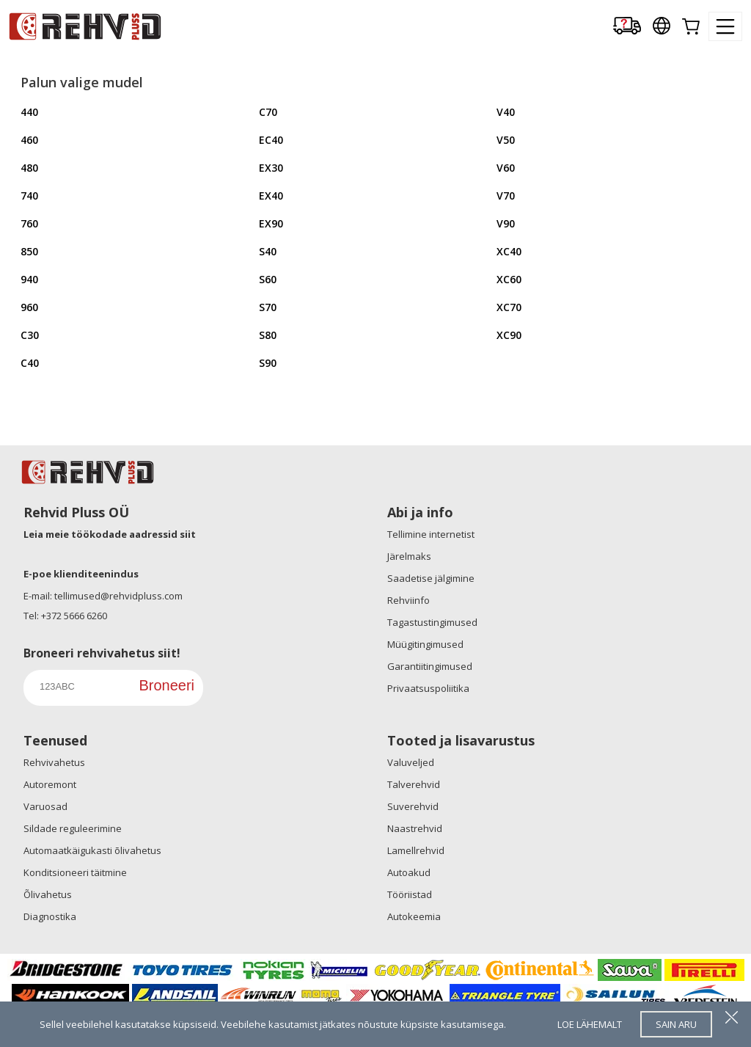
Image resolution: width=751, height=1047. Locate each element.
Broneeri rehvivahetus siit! (101, 653)
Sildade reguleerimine (72, 828)
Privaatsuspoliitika (428, 688)
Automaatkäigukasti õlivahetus (92, 850)
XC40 (509, 251)
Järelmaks (409, 556)
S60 (267, 279)
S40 (267, 251)
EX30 (271, 168)
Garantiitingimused (429, 666)
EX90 (271, 223)
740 (29, 196)
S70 (267, 307)
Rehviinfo (408, 600)
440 (29, 112)
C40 (30, 363)
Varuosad (45, 806)
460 (29, 140)
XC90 (509, 335)
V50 (506, 140)
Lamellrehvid (415, 850)
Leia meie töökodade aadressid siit (109, 534)
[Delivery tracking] (627, 27)
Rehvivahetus (54, 762)
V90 (506, 223)
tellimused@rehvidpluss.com (118, 595)
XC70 (509, 307)
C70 (268, 112)
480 (29, 168)
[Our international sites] (661, 27)
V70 (506, 196)
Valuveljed (410, 762)
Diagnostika (49, 916)
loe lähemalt (589, 1024)
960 (29, 307)
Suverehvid (413, 806)
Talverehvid (413, 784)
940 (29, 279)
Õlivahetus (47, 894)
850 (29, 251)
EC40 (271, 140)
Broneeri (166, 685)
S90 (267, 363)
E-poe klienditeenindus (81, 573)
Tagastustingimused (432, 622)
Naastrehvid (414, 828)
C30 (30, 335)
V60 (506, 168)
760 (29, 223)
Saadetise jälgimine (431, 578)
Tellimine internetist (431, 534)
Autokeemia (414, 916)
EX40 (271, 196)
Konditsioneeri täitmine (75, 872)
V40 (506, 112)
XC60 (509, 279)
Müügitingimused (425, 644)
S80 (267, 335)
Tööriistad (409, 894)
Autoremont (49, 784)
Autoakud (409, 872)
